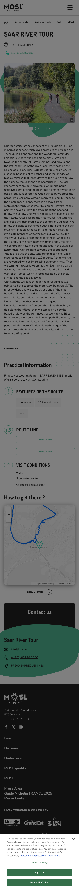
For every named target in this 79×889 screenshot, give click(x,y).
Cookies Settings (39, 866)
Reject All (39, 876)
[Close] (73, 843)
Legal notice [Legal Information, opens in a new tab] (53, 859)
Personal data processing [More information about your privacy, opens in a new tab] (33, 859)
